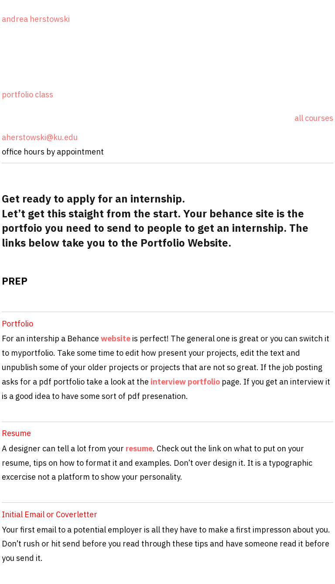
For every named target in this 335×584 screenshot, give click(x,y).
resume (139, 448)
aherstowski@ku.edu (40, 137)
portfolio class (27, 94)
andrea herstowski (36, 19)
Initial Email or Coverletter (49, 514)
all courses (313, 118)
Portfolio (17, 324)
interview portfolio (185, 382)
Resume (16, 433)
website (116, 338)
